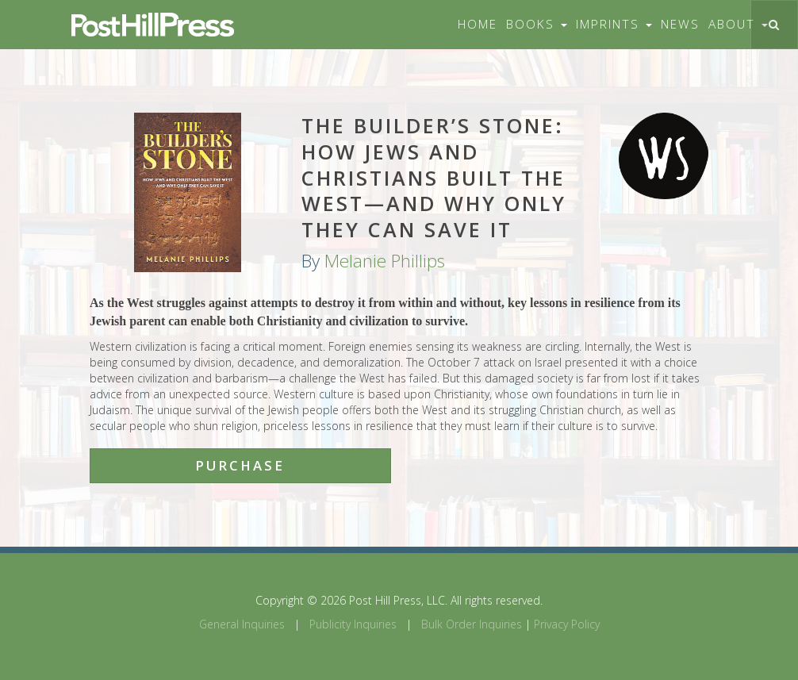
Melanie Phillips (384, 260)
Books (536, 24)
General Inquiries (242, 624)
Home (477, 24)
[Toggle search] (773, 24)
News (680, 24)
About (738, 24)
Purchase (240, 465)
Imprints (614, 24)
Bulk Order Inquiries (471, 624)
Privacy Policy (567, 624)
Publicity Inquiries (353, 624)
